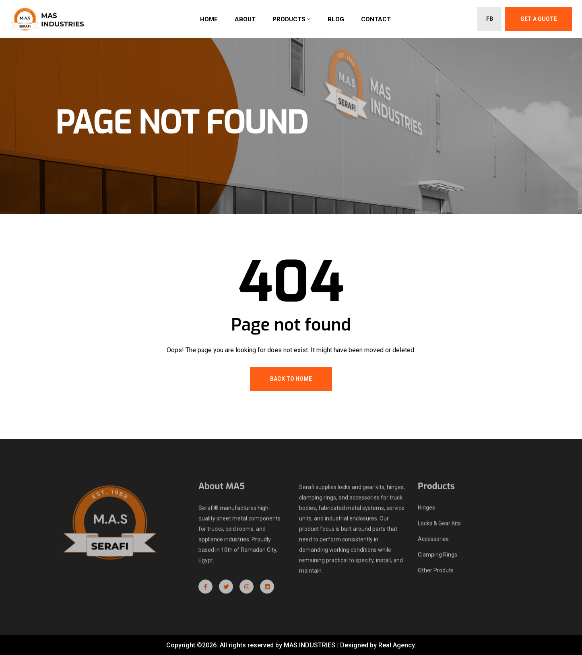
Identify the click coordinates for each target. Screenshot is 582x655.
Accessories (433, 541)
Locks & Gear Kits (439, 526)
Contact (376, 19)
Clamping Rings (437, 557)
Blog (336, 19)
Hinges (426, 510)
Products (288, 19)
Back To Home (291, 379)
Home (209, 19)
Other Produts (436, 573)
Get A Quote (538, 19)
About (245, 19)
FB (489, 19)
